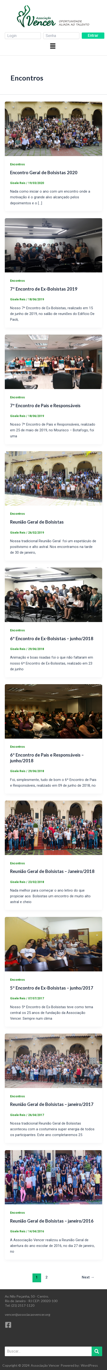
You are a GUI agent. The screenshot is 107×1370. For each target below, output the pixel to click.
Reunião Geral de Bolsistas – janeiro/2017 (52, 1104)
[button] (53, 46)
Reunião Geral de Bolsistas (37, 522)
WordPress (89, 1365)
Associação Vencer (45, 1365)
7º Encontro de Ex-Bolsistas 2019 (43, 289)
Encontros (17, 164)
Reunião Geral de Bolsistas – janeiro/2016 (52, 1221)
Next (88, 1277)
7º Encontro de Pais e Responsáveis (45, 405)
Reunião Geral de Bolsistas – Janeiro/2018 (52, 871)
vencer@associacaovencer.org (27, 1314)
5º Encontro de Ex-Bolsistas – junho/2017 (51, 988)
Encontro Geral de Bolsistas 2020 (43, 172)
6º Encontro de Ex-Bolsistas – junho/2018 (51, 638)
